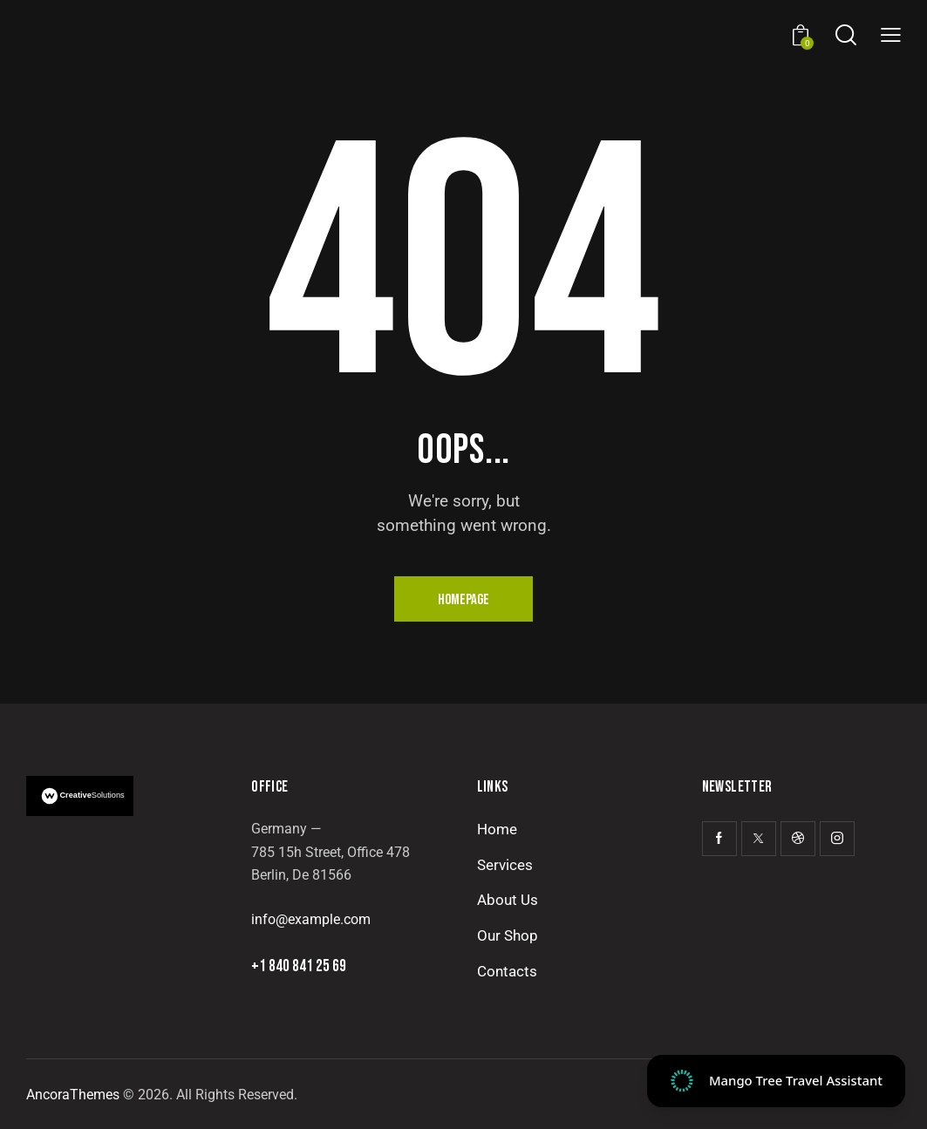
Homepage (463, 600)
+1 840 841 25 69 (298, 966)
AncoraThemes (72, 1094)
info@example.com (311, 919)
